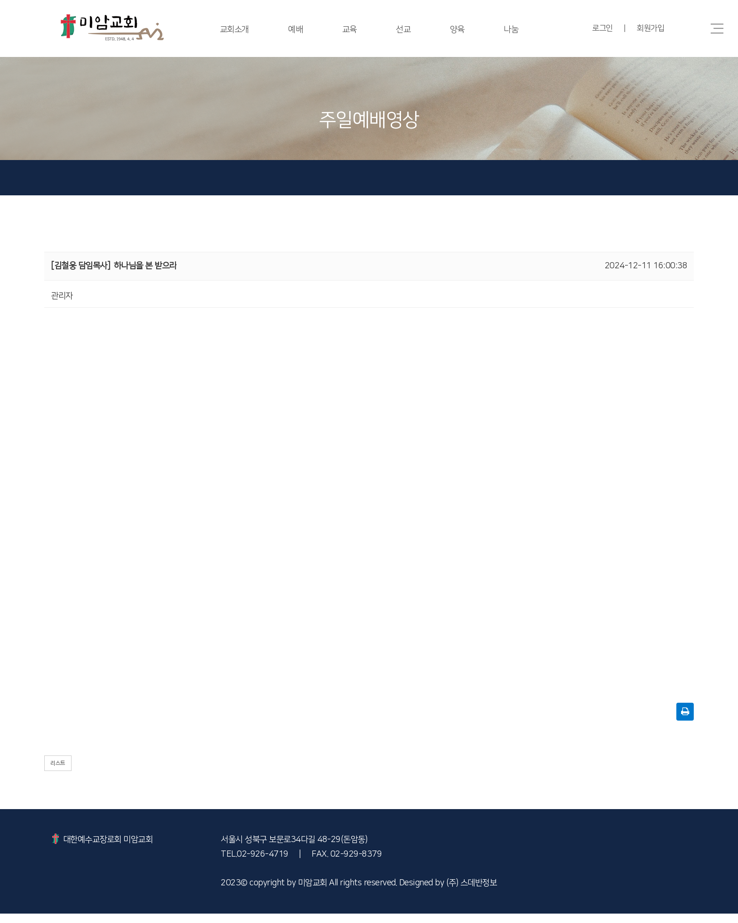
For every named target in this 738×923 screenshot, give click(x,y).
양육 (457, 29)
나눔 (512, 29)
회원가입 (650, 28)
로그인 (601, 28)
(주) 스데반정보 (471, 892)
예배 (295, 29)
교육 (349, 29)
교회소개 (233, 29)
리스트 (57, 773)
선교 (403, 29)
